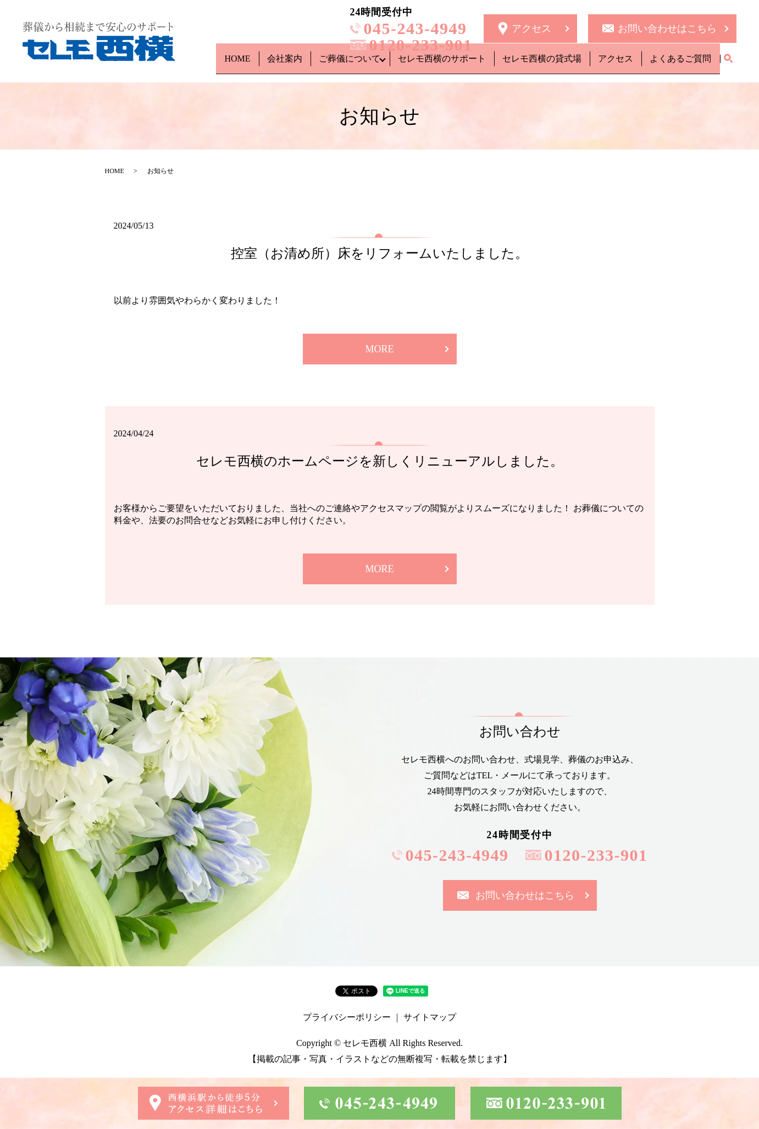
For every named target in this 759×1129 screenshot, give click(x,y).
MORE (379, 349)
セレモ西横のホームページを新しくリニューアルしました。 (379, 461)
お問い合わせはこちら (667, 28)
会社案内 (319, 63)
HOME (280, 63)
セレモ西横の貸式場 (561, 63)
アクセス (627, 63)
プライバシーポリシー (347, 1017)
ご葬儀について (377, 63)
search (728, 64)
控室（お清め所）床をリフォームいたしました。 (379, 253)
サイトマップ (429, 1017)
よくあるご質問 (685, 63)
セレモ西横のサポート (469, 63)
